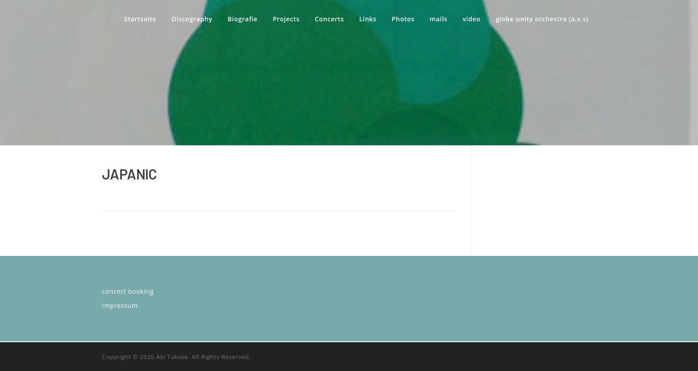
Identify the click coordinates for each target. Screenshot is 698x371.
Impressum (120, 305)
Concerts (329, 19)
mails (438, 19)
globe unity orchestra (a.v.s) (542, 19)
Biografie (242, 19)
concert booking (128, 291)
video (471, 19)
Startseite (140, 19)
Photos (403, 19)
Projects (286, 19)
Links (368, 19)
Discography (192, 19)
